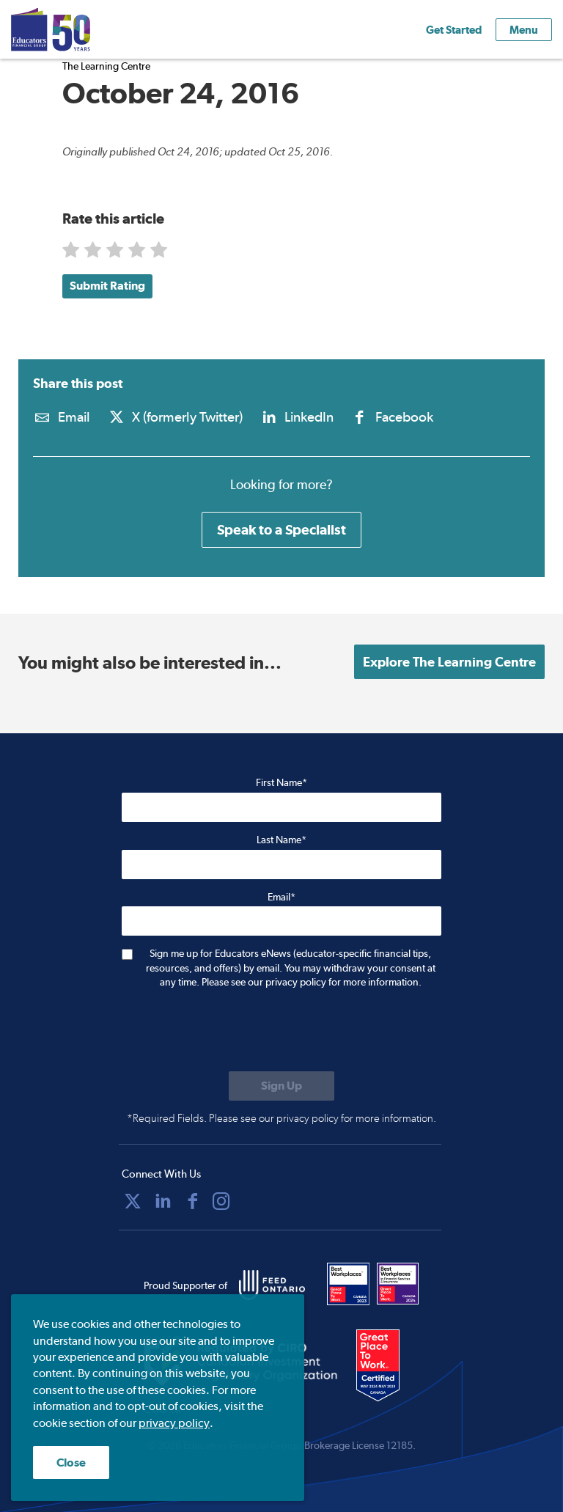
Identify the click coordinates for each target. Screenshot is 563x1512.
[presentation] (233, 1031)
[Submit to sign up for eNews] (281, 1086)
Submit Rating (107, 286)
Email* (281, 897)
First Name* (281, 782)
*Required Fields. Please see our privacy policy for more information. (281, 1118)
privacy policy (174, 1423)
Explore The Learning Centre (449, 661)
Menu (523, 29)
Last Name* (281, 839)
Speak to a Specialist (281, 529)
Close (71, 1462)
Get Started (454, 29)
